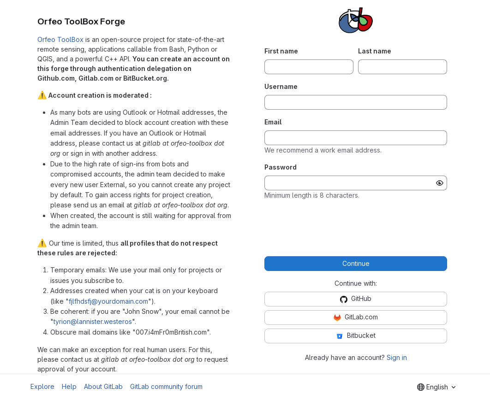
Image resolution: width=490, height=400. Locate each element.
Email (272, 122)
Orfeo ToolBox (60, 39)
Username (281, 86)
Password (280, 167)
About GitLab (103, 386)
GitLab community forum (166, 386)
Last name (374, 51)
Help (69, 386)
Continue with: (356, 283)
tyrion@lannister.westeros (93, 321)
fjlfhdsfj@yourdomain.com (108, 301)
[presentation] (356, 225)
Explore (42, 386)
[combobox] (436, 387)
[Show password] (439, 183)
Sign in (397, 357)
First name (281, 51)
